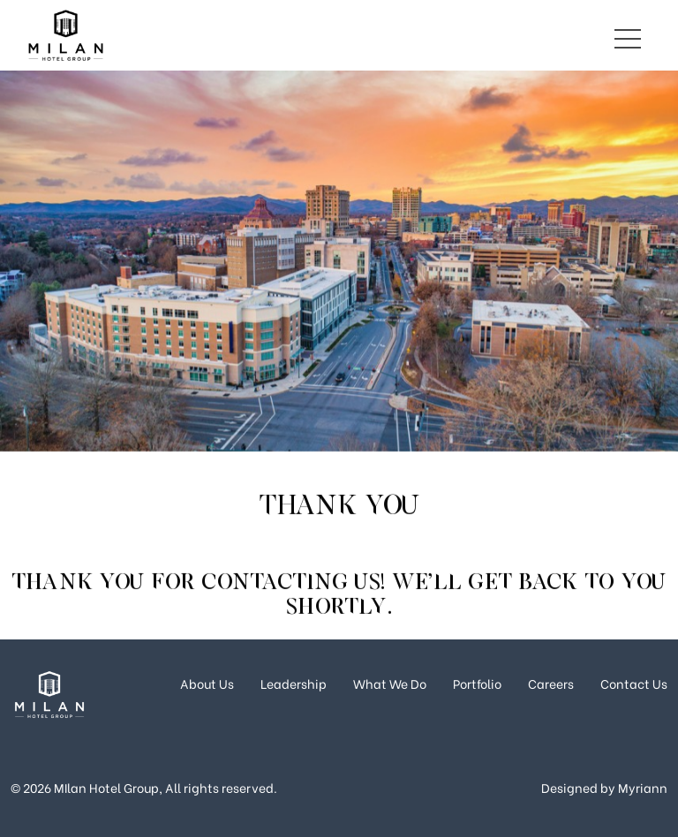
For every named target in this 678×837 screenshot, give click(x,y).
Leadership (293, 683)
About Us (207, 683)
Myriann (642, 787)
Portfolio (477, 683)
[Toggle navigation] (627, 35)
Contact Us (633, 683)
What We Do (389, 683)
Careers (551, 683)
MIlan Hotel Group (106, 787)
